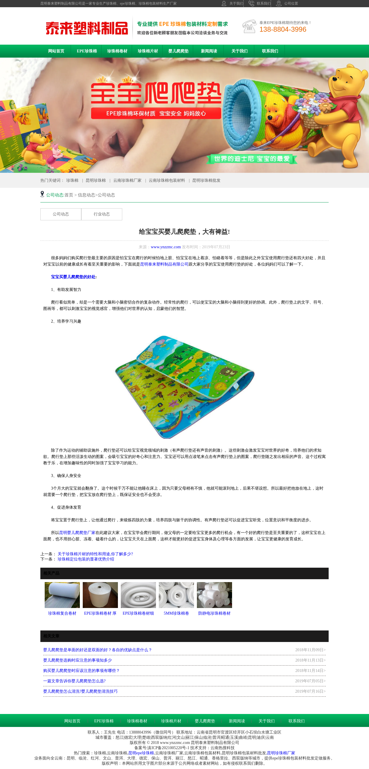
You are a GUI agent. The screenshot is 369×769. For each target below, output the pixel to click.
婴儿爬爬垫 (178, 51)
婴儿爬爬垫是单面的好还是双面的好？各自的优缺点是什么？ (97, 650)
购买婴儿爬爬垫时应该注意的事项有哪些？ (81, 670)
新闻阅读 (209, 51)
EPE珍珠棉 (87, 51)
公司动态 (61, 214)
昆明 (132, 753)
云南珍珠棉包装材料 (167, 180)
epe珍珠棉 (145, 753)
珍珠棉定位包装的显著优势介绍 (85, 559)
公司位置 (287, 3)
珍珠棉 (72, 180)
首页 (69, 195)
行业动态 (102, 214)
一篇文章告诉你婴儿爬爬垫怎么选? (74, 681)
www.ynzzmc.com (166, 247)
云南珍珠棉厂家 (127, 180)
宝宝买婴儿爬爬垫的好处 (73, 277)
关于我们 (232, 3)
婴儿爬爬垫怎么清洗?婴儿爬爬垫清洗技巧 (80, 691)
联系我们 (259, 3)
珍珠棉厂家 (285, 753)
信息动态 (86, 195)
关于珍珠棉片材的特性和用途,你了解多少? (95, 554)
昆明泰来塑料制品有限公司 (164, 264)
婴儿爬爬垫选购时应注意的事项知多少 (77, 660)
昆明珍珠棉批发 (206, 180)
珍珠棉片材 (148, 51)
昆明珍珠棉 (96, 180)
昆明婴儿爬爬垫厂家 (77, 533)
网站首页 (56, 51)
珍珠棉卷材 (117, 51)
